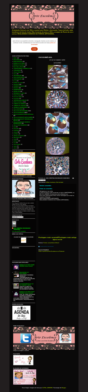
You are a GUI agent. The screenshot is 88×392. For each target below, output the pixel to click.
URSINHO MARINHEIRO (20, 107)
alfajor (48, 182)
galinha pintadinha (18, 135)
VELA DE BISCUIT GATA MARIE (22, 117)
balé (14, 126)
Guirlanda (16, 84)
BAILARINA (16, 59)
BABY (15, 58)
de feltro (15, 133)
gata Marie (16, 137)
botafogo (16, 130)
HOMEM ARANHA (18, 86)
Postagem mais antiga (67, 237)
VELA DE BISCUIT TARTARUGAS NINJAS (23, 119)
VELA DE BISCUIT (18, 112)
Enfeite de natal (18, 82)
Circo (15, 73)
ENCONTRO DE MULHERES (24, 273)
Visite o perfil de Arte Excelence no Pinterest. (51, 251)
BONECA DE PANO (19, 63)
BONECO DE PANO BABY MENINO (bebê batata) (27, 292)
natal (14, 139)
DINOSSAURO (17, 79)
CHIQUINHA (16, 70)
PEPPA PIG (16, 91)
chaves (15, 132)
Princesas (16, 98)
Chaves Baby (17, 72)
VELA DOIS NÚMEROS (20, 125)
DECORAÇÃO (17, 75)
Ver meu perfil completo (19, 231)
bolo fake (16, 128)
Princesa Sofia (17, 96)
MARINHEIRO (17, 89)
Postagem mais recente (47, 237)
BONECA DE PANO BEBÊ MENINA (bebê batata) (27, 265)
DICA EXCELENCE (19, 77)
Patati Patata (17, 94)
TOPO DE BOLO (18, 102)
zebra (15, 148)
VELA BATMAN (18, 109)
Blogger (64, 387)
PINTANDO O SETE (19, 93)
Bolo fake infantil (18, 66)
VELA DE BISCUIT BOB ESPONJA (23, 114)
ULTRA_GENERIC (47, 387)
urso (14, 142)
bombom (52, 182)
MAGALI (16, 87)
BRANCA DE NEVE (19, 65)
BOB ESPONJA (17, 61)
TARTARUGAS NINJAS (20, 100)
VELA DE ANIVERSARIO (20, 110)
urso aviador (16, 144)
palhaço (15, 140)
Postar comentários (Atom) (51, 242)
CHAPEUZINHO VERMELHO (21, 68)
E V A (15, 80)
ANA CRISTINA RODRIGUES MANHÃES (22, 229)
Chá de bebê (59, 182)
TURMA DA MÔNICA (19, 103)
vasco (15, 146)
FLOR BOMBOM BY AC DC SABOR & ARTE (26, 284)
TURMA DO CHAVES (19, 105)
